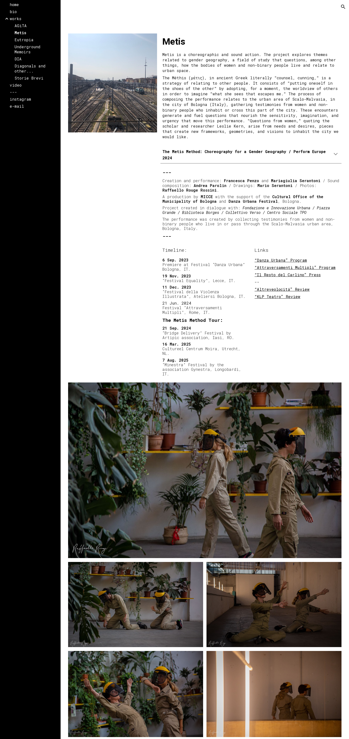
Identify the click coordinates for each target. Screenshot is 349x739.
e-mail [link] (17, 106)
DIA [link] (18, 58)
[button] (343, 7)
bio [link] (13, 11)
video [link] (16, 85)
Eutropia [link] (24, 39)
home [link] (14, 4)
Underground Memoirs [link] (27, 49)
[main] (250, 41)
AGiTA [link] (21, 25)
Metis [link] (20, 32)
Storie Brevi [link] (29, 78)
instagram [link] (20, 99)
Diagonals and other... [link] (30, 68)
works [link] (15, 18)
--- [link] (13, 92)
